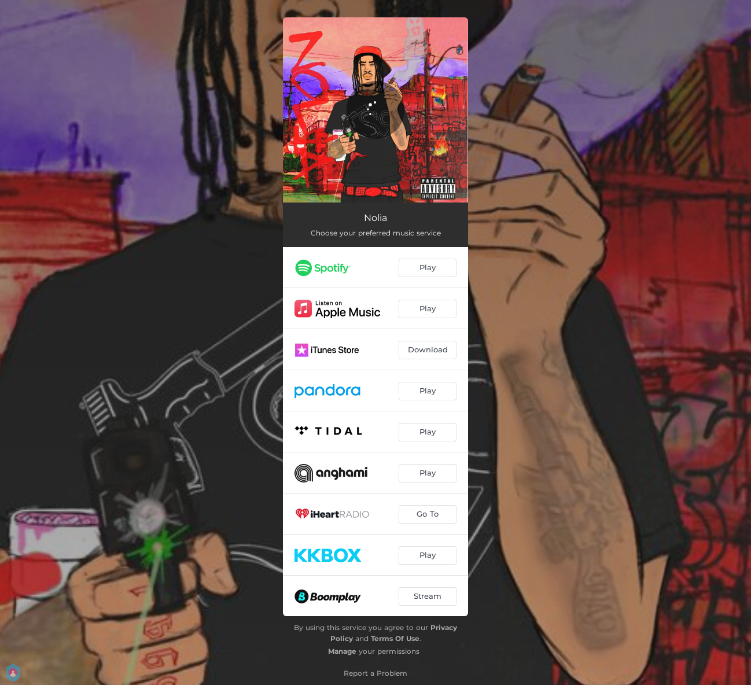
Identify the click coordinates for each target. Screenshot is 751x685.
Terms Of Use (395, 638)
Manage (342, 651)
